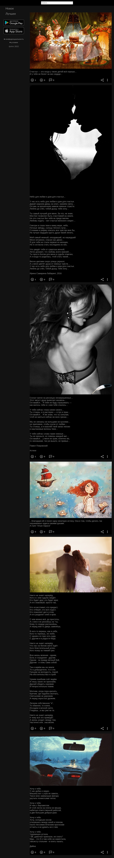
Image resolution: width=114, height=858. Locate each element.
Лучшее (10, 13)
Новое (9, 8)
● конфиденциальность (14, 39)
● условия (14, 42)
